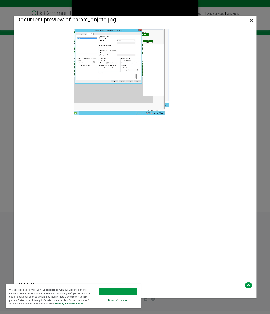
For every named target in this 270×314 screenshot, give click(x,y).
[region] (73, 296)
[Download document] (248, 285)
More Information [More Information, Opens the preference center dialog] (118, 300)
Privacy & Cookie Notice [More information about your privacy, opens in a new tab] (69, 303)
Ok (118, 291)
